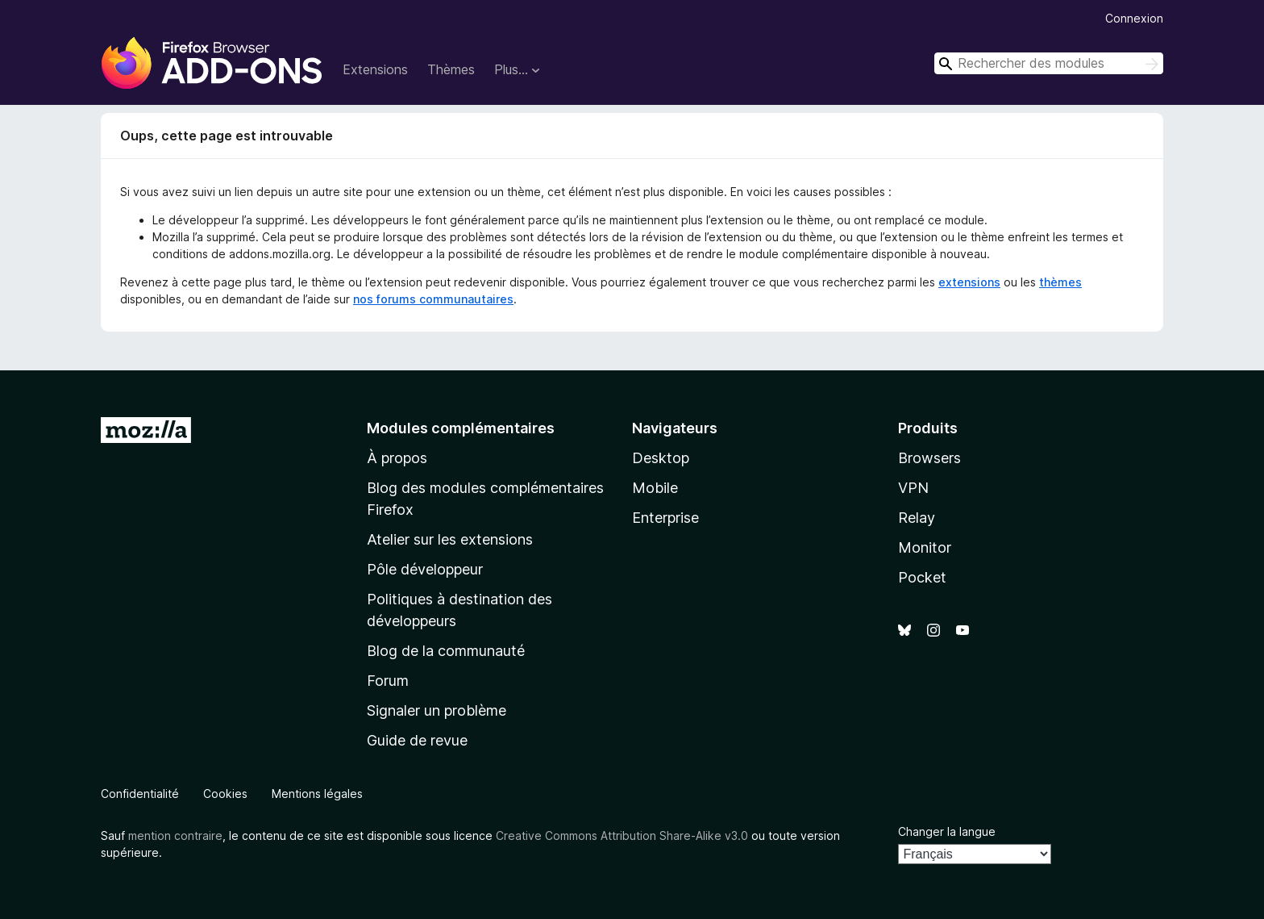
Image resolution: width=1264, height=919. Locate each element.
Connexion (1134, 18)
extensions (969, 282)
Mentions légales (317, 793)
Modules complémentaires (461, 428)
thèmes (1060, 282)
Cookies (225, 793)
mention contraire (175, 835)
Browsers (929, 457)
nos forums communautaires (433, 299)
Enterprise (665, 517)
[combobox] (1048, 63)
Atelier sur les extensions (450, 539)
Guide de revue (417, 740)
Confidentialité (140, 793)
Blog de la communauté (446, 650)
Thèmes (451, 69)
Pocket (922, 577)
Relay (916, 517)
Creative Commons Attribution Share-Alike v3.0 (622, 835)
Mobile (655, 487)
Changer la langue (947, 831)
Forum (388, 680)
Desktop (660, 457)
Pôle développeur (425, 569)
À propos (397, 457)
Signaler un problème (436, 710)
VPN (913, 487)
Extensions (375, 69)
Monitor (924, 547)
